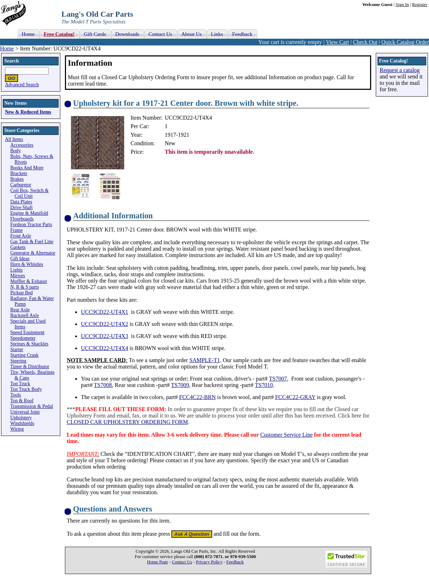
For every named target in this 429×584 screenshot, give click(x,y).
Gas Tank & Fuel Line (31, 241)
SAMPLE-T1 (204, 360)
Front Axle (20, 236)
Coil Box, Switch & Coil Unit (29, 193)
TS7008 (103, 385)
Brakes (17, 179)
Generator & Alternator (32, 253)
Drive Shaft (21, 207)
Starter (16, 349)
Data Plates (21, 201)
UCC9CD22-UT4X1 (104, 312)
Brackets (18, 173)
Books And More (27, 167)
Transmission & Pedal (31, 406)
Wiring (17, 429)
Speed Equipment (27, 332)
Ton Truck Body (26, 389)
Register (419, 4)
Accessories (21, 145)
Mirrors (17, 275)
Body (15, 150)
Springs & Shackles (29, 343)
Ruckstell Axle (24, 315)
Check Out (365, 42)
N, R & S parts (24, 287)
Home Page (157, 562)
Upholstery (21, 417)
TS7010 (264, 385)
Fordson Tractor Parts (31, 224)
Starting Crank (24, 355)
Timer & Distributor (29, 366)
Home (7, 48)
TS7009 (180, 385)
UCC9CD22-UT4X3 (104, 336)
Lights (16, 270)
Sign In (402, 4)
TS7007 (278, 379)
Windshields (22, 423)
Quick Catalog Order (405, 42)
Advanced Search (22, 84)
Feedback (235, 562)
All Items (14, 139)
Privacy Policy (209, 562)
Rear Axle (20, 309)
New (170, 143)
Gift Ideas (19, 258)
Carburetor (20, 184)
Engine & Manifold (29, 213)
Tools (15, 395)
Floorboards (22, 219)
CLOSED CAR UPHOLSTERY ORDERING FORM (127, 422)
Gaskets (18, 247)
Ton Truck (20, 383)
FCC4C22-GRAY (295, 397)
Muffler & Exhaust (28, 281)
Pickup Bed (21, 292)
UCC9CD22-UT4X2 (104, 324)
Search (11, 61)
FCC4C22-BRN (197, 397)
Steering (18, 361)
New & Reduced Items (28, 112)
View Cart (337, 42)
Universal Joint (25, 412)
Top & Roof (22, 400)
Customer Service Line (286, 435)
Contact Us (182, 562)
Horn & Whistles (26, 264)
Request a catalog (400, 70)
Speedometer (22, 338)
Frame (16, 230)
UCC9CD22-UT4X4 (104, 348)
